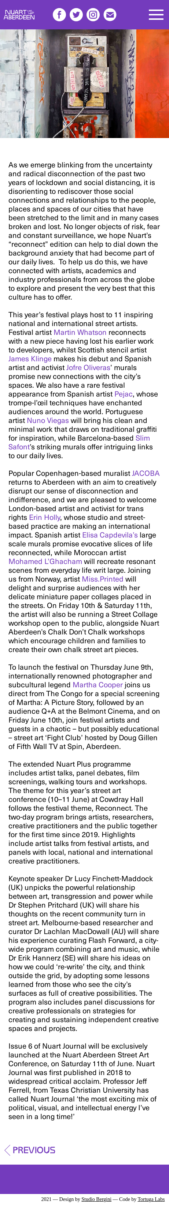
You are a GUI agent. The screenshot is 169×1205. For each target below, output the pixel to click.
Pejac (123, 393)
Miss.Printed (103, 578)
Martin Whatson (80, 331)
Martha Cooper (98, 684)
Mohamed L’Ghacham (45, 561)
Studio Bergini (96, 1199)
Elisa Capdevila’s (110, 534)
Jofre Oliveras (88, 367)
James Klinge (30, 358)
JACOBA (146, 472)
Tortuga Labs (151, 1199)
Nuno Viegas (48, 420)
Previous (34, 1148)
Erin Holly (44, 516)
